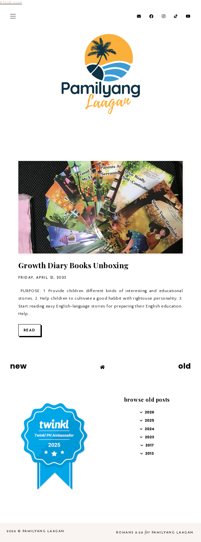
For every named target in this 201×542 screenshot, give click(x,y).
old (184, 366)
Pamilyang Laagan (43, 531)
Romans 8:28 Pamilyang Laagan (154, 532)
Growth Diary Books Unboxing (73, 265)
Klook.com (11, 2)
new (18, 366)
